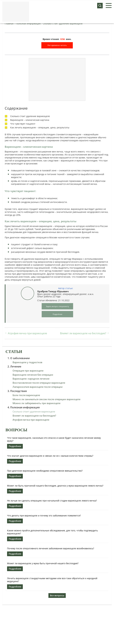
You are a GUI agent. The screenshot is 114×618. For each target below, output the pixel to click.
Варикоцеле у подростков (27, 362)
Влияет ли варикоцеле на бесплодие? (83, 333)
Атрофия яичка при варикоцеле (27, 333)
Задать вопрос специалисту (57, 306)
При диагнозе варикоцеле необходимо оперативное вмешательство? (45, 470)
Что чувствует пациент (22, 123)
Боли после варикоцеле (26, 395)
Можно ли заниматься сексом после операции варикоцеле (46, 399)
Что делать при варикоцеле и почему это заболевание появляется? (44, 515)
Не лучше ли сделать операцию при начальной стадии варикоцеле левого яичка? (52, 500)
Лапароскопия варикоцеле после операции (38, 386)
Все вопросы (57, 595)
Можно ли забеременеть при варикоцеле (36, 403)
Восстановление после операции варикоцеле (39, 382)
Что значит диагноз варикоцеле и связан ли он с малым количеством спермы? (50, 455)
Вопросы (16, 430)
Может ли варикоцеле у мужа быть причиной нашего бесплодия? (42, 563)
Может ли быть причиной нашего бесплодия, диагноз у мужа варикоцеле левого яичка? (55, 485)
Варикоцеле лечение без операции (33, 374)
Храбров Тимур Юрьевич (53, 291)
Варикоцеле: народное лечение (31, 378)
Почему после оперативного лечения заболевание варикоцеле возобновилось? (50, 548)
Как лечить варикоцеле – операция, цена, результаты (39, 127)
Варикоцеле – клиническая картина (29, 119)
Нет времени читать (57, 45)
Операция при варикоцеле (28, 370)
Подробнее (15, 446)
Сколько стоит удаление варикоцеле (30, 116)
